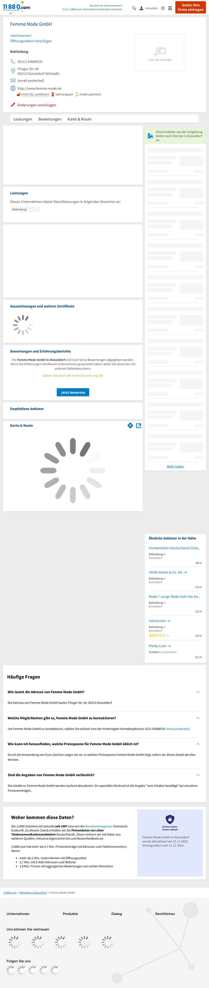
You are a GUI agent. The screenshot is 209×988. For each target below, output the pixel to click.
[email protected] (178, 729)
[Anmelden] (150, 8)
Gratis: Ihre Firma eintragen (190, 7)
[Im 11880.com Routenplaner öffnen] (130, 425)
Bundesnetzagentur (99, 826)
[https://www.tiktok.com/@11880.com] (33, 970)
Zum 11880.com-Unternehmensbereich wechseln (92, 9)
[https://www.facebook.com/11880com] (11, 970)
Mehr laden (175, 466)
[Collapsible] (198, 692)
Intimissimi (157, 620)
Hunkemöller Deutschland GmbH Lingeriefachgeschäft (175, 548)
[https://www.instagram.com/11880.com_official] (22, 970)
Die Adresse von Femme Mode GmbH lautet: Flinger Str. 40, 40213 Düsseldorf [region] (60, 703)
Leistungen (22, 119)
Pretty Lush (157, 645)
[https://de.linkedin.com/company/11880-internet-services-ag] (44, 970)
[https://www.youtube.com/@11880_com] (55, 970)
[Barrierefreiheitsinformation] (164, 8)
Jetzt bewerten (73, 392)
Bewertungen (49, 119)
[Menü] (171, 8)
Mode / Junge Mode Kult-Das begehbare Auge (175, 596)
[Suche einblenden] (135, 8)
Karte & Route (79, 119)
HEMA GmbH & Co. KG (165, 572)
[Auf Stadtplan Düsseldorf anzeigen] (138, 425)
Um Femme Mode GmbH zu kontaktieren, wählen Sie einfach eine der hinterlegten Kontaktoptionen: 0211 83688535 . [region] (99, 729)
